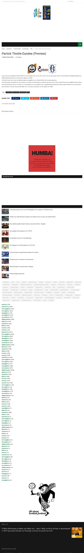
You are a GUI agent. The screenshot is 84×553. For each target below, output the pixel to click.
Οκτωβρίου (5, 311)
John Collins (76, 298)
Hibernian (61, 282)
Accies (51, 295)
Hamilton (53, 284)
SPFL (31, 49)
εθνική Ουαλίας (18, 292)
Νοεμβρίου (5, 313)
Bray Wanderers (64, 290)
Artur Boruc (21, 298)
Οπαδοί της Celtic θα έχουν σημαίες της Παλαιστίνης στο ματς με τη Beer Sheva (32, 217)
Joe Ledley (59, 298)
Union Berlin (71, 292)
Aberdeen (48, 282)
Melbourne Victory (26, 295)
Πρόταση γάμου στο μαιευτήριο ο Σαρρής (21, 266)
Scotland (24, 282)
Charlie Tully (30, 298)
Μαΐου (4, 326)
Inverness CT (61, 284)
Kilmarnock (78, 282)
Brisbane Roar (59, 295)
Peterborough (14, 290)
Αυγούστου (5, 307)
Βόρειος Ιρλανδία (7, 295)
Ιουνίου (4, 328)
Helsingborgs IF (39, 290)
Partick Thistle (17, 49)
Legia (46, 290)
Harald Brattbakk (49, 298)
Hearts (55, 282)
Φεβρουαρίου (6, 319)
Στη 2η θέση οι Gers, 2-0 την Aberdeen (20, 238)
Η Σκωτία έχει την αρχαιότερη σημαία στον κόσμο (24, 252)
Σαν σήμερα (6, 282)
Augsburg (49, 292)
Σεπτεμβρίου (6, 309)
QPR (54, 287)
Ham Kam (17, 295)
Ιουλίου (4, 304)
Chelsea (23, 287)
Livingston (77, 284)
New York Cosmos (39, 292)
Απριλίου (5, 323)
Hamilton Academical (26, 284)
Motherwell (70, 282)
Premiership (25, 49)
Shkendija (44, 295)
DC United (56, 292)
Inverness (69, 284)
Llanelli (63, 292)
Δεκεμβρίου (5, 315)
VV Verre (13, 298)
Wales (44, 300)
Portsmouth (24, 290)
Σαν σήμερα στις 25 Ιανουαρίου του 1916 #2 (22, 245)
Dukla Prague (70, 287)
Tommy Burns (37, 300)
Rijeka (30, 290)
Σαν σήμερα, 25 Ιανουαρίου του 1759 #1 (21, 231)
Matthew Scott (15, 300)
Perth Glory (37, 295)
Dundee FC (9, 49)
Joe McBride (67, 298)
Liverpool (5, 287)
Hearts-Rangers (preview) (17, 273)
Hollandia (77, 295)
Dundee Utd (6, 284)
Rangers (41, 282)
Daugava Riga (68, 295)
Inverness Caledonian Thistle (41, 284)
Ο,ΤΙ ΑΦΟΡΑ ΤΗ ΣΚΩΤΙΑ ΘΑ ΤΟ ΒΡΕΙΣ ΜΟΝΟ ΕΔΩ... (14, 1)
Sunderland (30, 287)
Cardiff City (47, 287)
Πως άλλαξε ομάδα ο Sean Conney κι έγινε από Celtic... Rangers (28, 224)
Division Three (39, 298)
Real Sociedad (54, 290)
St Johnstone (15, 284)
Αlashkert (51, 300)
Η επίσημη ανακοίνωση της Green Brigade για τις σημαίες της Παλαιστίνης (31, 209)
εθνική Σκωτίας (32, 282)
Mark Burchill (6, 300)
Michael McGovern (26, 300)
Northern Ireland (7, 292)
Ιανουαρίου (5, 317)
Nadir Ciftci (6, 298)
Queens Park (39, 287)
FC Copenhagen (75, 290)
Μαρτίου (5, 321)
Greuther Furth (28, 292)
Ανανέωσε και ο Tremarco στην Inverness (21, 259)
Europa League (14, 287)
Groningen (5, 290)
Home (3, 49)
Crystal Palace (61, 287)
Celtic (13, 282)
